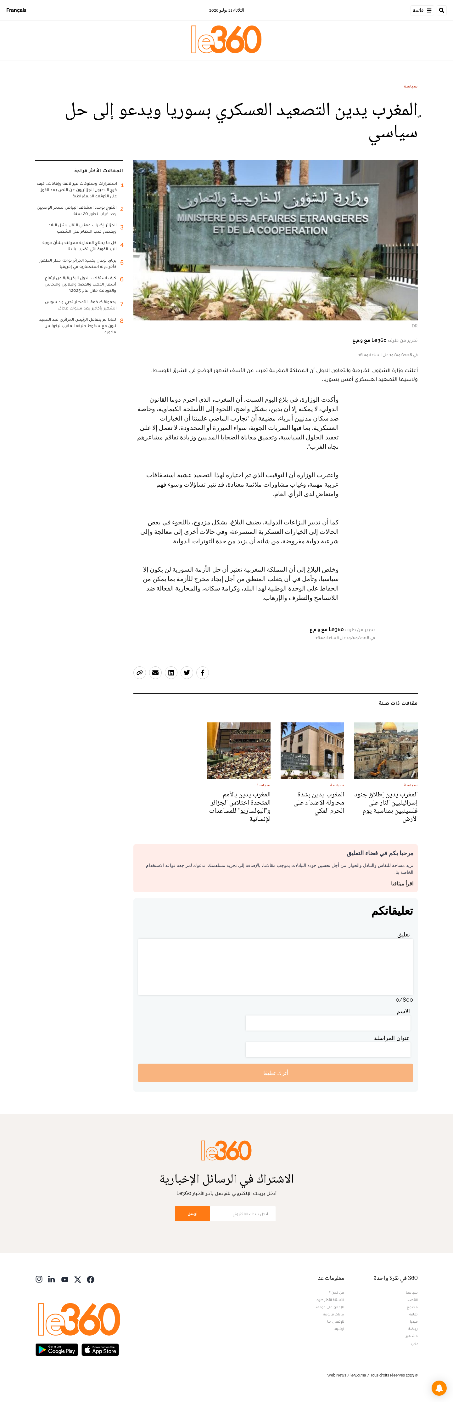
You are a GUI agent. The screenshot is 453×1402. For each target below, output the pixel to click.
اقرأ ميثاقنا (402, 884)
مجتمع (412, 1307)
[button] (439, 1388)
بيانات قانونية (333, 1314)
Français (16, 10)
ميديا (414, 1321)
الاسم (403, 1011)
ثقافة (413, 1314)
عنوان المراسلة (392, 1038)
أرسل (192, 1213)
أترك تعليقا (275, 1073)
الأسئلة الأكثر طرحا (330, 1299)
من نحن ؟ (336, 1292)
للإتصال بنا (335, 1321)
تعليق (403, 934)
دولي (414, 1343)
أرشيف (338, 1328)
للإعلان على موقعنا (329, 1307)
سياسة (411, 86)
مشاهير (412, 1336)
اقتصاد (412, 1299)
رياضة (413, 1328)
